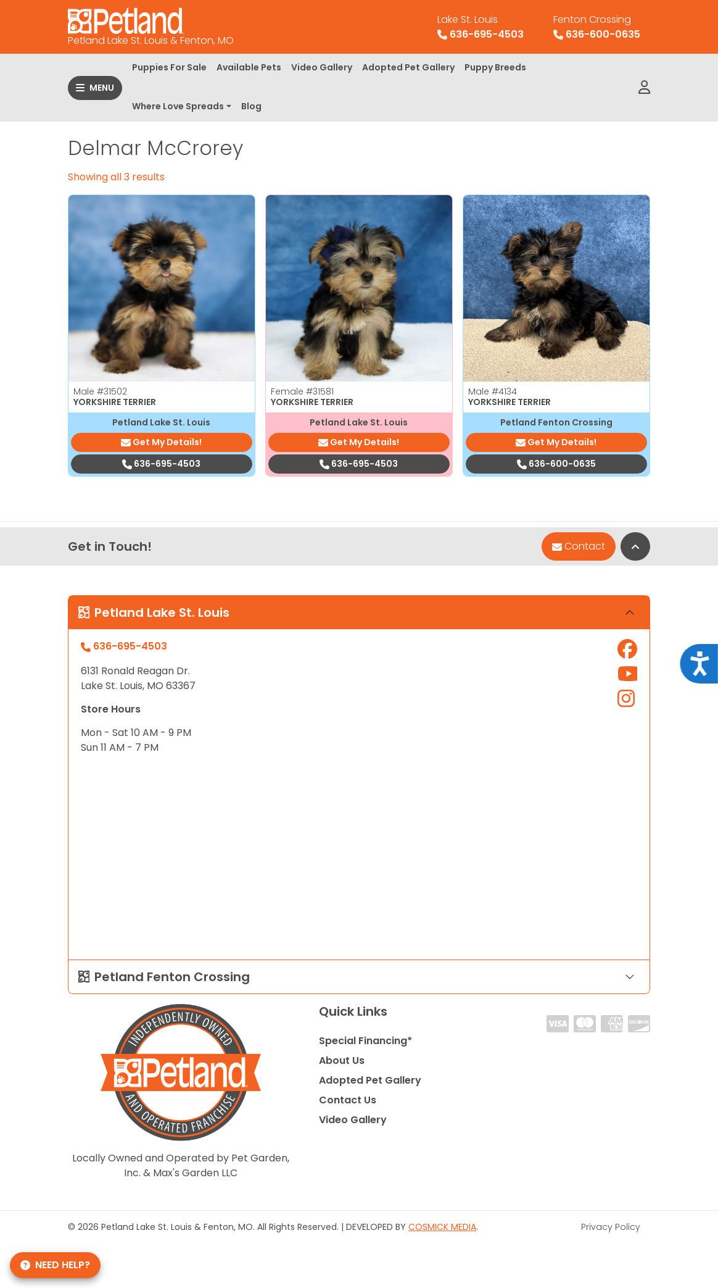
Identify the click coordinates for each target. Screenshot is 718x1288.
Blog (251, 106)
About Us (342, 1060)
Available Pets (249, 67)
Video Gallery (321, 67)
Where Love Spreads (178, 106)
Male (100, 391)
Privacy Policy (610, 1227)
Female (302, 391)
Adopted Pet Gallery (408, 67)
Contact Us (347, 1100)
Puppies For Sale (169, 67)
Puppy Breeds (495, 67)
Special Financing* (365, 1041)
